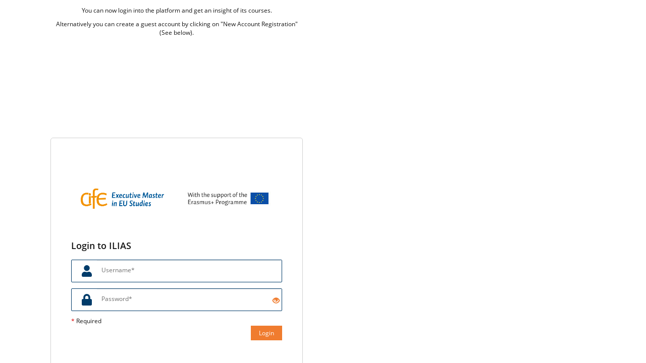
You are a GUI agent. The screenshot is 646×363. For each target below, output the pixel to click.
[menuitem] (593, 15)
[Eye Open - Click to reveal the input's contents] (276, 301)
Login (266, 333)
